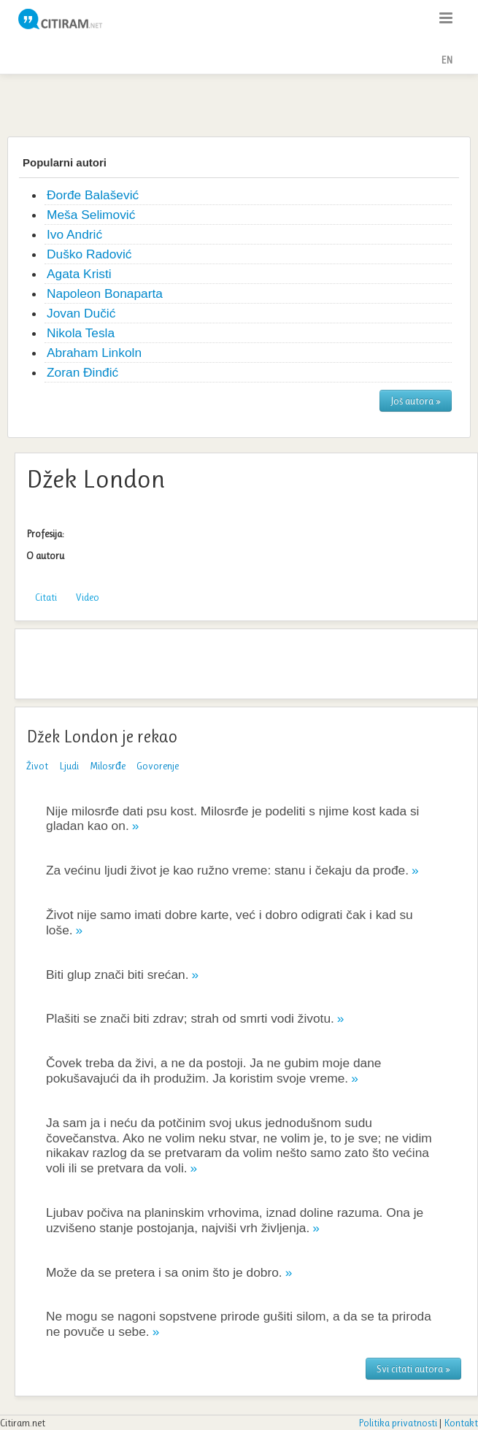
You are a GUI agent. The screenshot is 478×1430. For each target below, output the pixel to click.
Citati (46, 597)
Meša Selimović (91, 214)
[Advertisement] (239, 104)
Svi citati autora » (413, 1369)
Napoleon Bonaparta (105, 293)
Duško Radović (89, 254)
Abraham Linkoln (94, 352)
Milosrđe (108, 766)
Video (87, 597)
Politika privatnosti (397, 1423)
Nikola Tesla (81, 333)
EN (446, 60)
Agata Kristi (79, 273)
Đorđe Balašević (93, 195)
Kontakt (461, 1423)
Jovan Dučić (81, 313)
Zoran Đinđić (82, 372)
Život (37, 766)
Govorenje (157, 766)
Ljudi (69, 766)
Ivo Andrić (74, 234)
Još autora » (415, 401)
